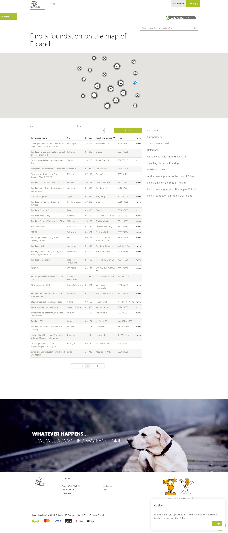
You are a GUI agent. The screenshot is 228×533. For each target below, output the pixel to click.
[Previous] (73, 365)
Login (105, 489)
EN (53, 3)
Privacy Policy (179, 518)
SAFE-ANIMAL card (158, 143)
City (69, 137)
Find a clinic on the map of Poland (166, 182)
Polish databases (156, 169)
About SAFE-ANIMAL (71, 485)
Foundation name (39, 137)
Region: (79, 126)
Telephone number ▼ (105, 137)
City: (31, 126)
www (138, 137)
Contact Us (107, 485)
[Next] (102, 365)
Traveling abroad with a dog (163, 163)
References (153, 149)
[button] (135, 83)
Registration (178, 3)
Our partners (154, 136)
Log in (193, 3)
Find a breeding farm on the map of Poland (171, 189)
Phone (121, 137)
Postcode (89, 137)
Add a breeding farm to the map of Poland (171, 176)
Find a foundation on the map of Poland (169, 195)
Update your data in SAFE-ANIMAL (166, 156)
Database (152, 130)
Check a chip (67, 493)
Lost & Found (68, 489)
